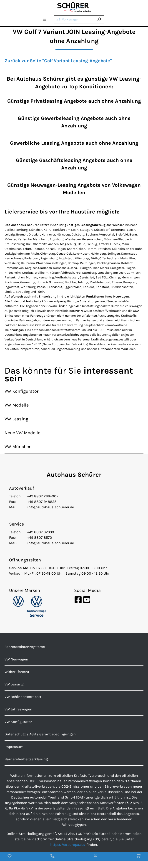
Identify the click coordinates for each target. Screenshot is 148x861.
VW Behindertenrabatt (23, 697)
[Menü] (45, 20)
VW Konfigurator (21, 391)
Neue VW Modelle (22, 432)
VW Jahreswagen (18, 709)
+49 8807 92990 (40, 532)
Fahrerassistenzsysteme (25, 647)
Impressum (14, 746)
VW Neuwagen (16, 659)
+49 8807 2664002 (42, 496)
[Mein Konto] (95, 856)
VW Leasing (16, 419)
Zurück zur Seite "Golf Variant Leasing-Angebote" (58, 60)
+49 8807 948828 (42, 501)
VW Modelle (17, 405)
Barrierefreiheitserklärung (26, 759)
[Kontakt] (53, 856)
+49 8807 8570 (39, 537)
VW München (18, 446)
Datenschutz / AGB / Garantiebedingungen (40, 734)
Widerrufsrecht (17, 672)
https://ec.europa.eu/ (67, 844)
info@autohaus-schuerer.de (50, 507)
